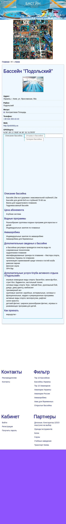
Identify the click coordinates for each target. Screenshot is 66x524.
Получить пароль (9, 430)
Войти (4, 423)
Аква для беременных (43, 401)
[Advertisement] (25, 165)
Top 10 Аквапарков (42, 386)
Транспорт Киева (41, 445)
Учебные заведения (42, 441)
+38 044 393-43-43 (11, 119)
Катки (36, 433)
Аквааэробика (40, 398)
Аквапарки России (42, 394)
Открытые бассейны (43, 405)
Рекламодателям (9, 378)
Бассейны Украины (42, 382)
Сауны (37, 437)
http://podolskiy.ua (10, 126)
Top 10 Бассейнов (42, 378)
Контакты (6, 382)
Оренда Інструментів (43, 429)
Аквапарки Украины (42, 390)
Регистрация (7, 426)
